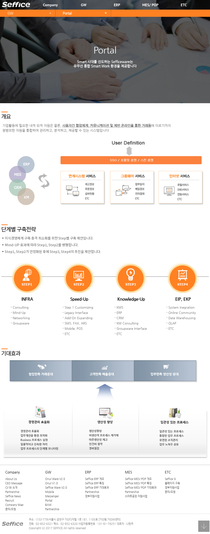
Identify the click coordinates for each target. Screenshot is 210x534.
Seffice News (13, 496)
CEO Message (13, 483)
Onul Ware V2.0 (55, 478)
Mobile (49, 491)
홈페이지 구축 (172, 483)
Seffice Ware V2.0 (56, 487)
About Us (11, 478)
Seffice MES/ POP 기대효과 (140, 487)
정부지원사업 (92, 496)
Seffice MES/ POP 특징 (138, 483)
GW (83, 4)
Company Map (14, 504)
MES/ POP (150, 4)
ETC (184, 4)
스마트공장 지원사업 (136, 496)
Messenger (52, 496)
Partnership (12, 491)
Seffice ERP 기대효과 (97, 487)
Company (50, 4)
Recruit (9, 500)
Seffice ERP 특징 (94, 483)
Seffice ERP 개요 (94, 478)
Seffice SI (170, 478)
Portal (67, 13)
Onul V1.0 (51, 483)
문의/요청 (10, 509)
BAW (48, 504)
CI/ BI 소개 (11, 487)
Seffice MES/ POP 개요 (138, 478)
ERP (117, 4)
